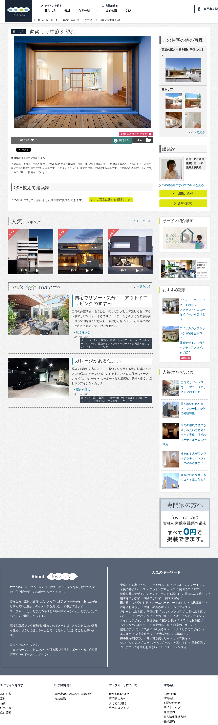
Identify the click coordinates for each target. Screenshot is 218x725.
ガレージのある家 (131, 595)
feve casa (25, 19)
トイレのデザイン (131, 604)
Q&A (128, 10)
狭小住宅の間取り (131, 622)
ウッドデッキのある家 (155, 568)
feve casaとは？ (119, 677)
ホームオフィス (178, 591)
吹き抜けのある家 (155, 613)
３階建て (180, 617)
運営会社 (169, 682)
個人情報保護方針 (175, 700)
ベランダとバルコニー (134, 609)
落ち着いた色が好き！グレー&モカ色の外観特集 (193, 405)
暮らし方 (50, 10)
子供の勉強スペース (133, 573)
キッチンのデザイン (189, 600)
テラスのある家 (190, 604)
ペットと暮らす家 (176, 626)
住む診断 (5, 696)
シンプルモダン (130, 626)
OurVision (170, 677)
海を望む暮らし (130, 591)
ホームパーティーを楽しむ (169, 586)
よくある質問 (117, 687)
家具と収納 (169, 604)
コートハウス (152, 626)
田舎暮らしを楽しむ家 (134, 586)
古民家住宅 (197, 586)
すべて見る (198, 132)
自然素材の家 (162, 617)
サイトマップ (172, 691)
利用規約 (169, 696)
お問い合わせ (172, 686)
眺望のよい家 (152, 582)
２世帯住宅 (142, 617)
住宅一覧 (84, 10)
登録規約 (169, 705)
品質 (3, 687)
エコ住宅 (125, 617)
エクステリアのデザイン (186, 613)
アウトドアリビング (162, 573)
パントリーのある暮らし (165, 577)
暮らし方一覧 (45, 19)
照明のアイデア (189, 573)
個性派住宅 (172, 582)
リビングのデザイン (159, 600)
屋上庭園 (197, 626)
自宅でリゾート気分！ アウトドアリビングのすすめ (193, 387)
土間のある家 (194, 595)
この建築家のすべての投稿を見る (182, 185)
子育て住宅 (180, 622)
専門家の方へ (117, 682)
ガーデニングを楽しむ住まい (138, 631)
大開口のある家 (154, 591)
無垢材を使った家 (158, 622)
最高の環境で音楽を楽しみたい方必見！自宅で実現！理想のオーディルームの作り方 (184, 429)
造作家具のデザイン (133, 577)
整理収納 (152, 604)
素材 (67, 10)
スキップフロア (172, 595)
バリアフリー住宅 (131, 600)
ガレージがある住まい (98, 360)
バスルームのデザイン (187, 568)
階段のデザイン (130, 613)
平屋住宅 (152, 595)
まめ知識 (111, 10)
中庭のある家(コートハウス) (76, 19)
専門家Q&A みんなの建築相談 (73, 677)
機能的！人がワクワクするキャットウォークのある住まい (193, 452)
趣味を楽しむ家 (130, 582)
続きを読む (83, 332)
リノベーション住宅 (173, 631)
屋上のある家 (160, 609)
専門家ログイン (119, 691)
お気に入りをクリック (134, 133)
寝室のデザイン (183, 609)
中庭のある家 (128, 568)
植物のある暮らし (196, 577)
